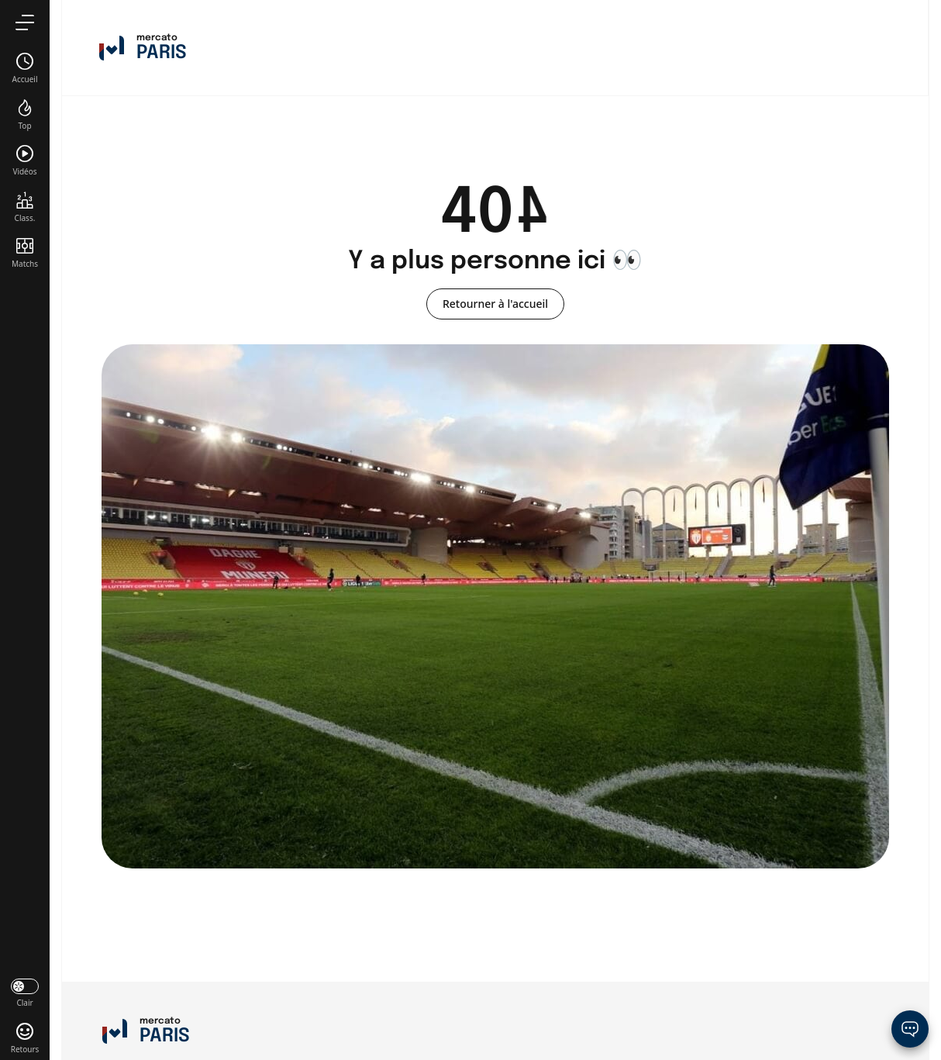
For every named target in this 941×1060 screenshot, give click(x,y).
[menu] (25, 22)
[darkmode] (25, 991)
